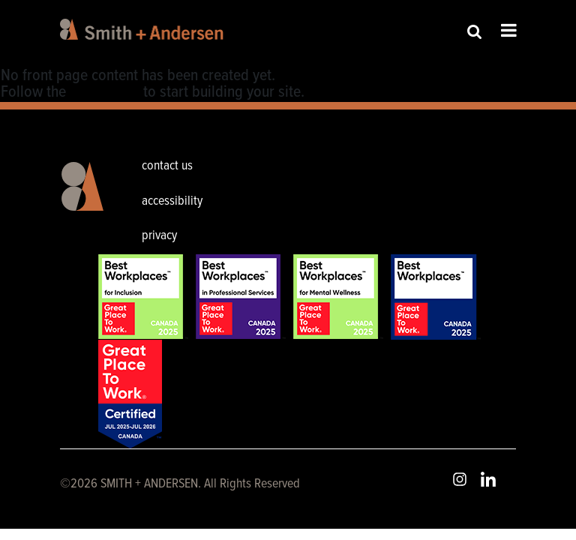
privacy (159, 235)
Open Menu (509, 30)
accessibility (172, 201)
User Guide (105, 93)
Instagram (459, 479)
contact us (167, 166)
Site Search (474, 31)
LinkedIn (488, 479)
